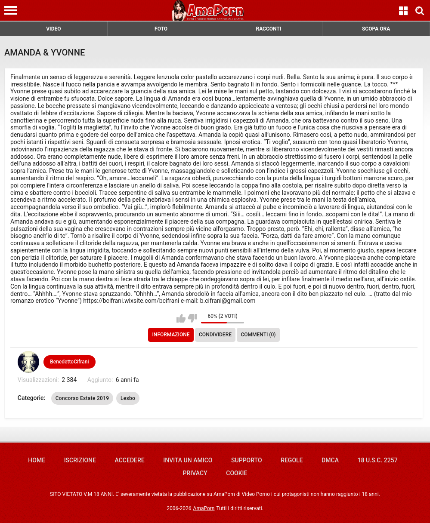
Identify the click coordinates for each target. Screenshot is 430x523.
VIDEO (53, 29)
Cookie (236, 473)
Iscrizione (80, 460)
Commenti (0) (258, 335)
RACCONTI (268, 29)
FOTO (161, 29)
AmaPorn (204, 508)
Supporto (246, 460)
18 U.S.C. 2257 (378, 460)
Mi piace (181, 318)
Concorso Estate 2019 (82, 398)
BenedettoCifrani (69, 362)
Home (36, 460)
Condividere (215, 335)
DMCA (330, 460)
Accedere (130, 460)
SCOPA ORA (376, 29)
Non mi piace (192, 318)
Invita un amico (187, 460)
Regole (292, 460)
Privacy (195, 473)
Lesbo (128, 398)
